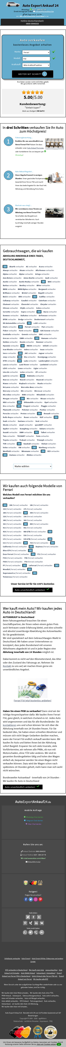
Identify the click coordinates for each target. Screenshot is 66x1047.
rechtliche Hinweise (31, 1020)
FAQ (50, 1020)
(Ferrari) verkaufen (18, 504)
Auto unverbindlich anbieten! (32, 589)
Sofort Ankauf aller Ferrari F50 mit (45, 975)
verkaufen (16, 266)
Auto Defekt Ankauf (28, 972)
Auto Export (26, 958)
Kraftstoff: (16, 64)
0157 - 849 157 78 (39, 10)
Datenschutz (18, 1020)
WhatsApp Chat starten (34, 816)
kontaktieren (9, 724)
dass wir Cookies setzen (46, 1044)
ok (59, 1044)
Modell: (17, 58)
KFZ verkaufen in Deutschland (16, 969)
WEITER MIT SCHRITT (32, 73)
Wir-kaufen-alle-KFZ (40, 978)
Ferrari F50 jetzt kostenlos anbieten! (32, 700)
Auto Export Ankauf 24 (41, 5)
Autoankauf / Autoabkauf (45, 972)
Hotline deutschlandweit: (32, 22)
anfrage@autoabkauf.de (44, 11)
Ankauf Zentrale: (29, 851)
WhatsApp (19, 162)
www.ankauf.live (51, 969)
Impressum (44, 1020)
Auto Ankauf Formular (35, 155)
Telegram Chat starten (34, 820)
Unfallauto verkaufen (12, 958)
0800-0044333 (40, 851)
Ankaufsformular (34, 861)
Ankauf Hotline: (27, 854)
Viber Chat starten (34, 823)
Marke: (17, 51)
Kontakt (7, 665)
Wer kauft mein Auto (36, 969)
